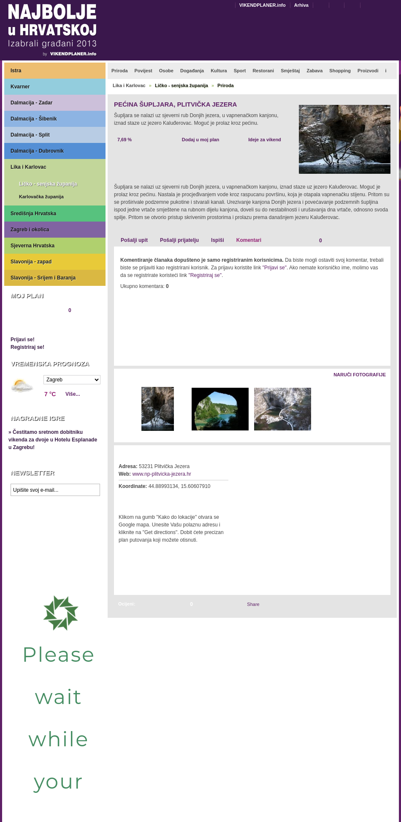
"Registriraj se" (205, 275)
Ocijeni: (126, 603)
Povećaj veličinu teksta (395, 5)
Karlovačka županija (41, 196)
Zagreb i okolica (30, 230)
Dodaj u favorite (338, 4)
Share (253, 604)
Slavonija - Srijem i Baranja (43, 278)
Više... (72, 394)
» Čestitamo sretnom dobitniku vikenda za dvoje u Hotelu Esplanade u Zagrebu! (52, 439)
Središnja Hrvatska (33, 213)
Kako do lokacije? (144, 498)
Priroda (225, 85)
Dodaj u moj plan (200, 139)
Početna (354, 4)
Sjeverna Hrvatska (32, 246)
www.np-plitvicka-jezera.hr (161, 474)
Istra (16, 71)
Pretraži (371, 4)
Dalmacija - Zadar (31, 103)
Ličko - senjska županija (48, 184)
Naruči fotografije (359, 374)
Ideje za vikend (264, 139)
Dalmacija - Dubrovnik (37, 151)
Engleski (229, 5)
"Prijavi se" (275, 268)
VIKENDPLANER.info (262, 5)
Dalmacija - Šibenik (34, 119)
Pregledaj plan (36, 325)
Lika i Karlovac (28, 167)
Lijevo (121, 409)
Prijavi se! (23, 339)
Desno (380, 409)
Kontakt (323, 4)
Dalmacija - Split (30, 135)
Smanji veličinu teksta (385, 5)
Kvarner (20, 87)
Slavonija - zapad (31, 262)
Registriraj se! (27, 347)
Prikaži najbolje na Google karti (55, 550)
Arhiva (301, 5)
